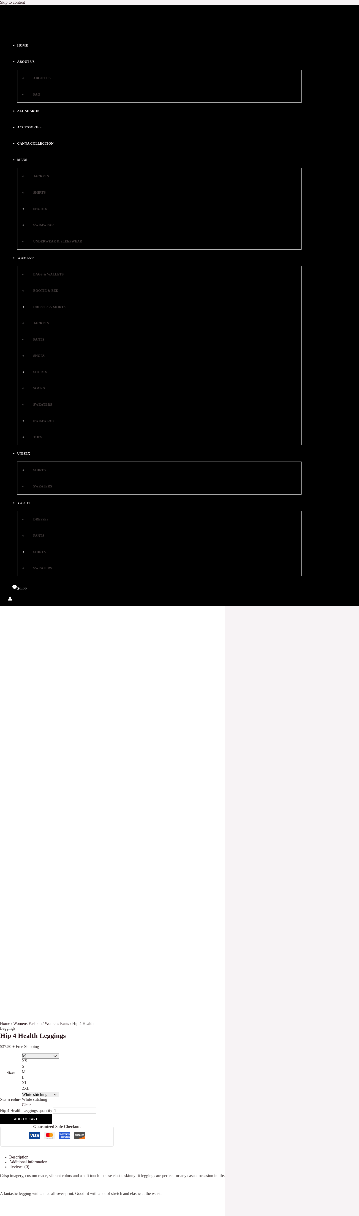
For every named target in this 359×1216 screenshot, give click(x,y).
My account (61, 826)
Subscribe (58, 977)
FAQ (33, 94)
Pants (35, 339)
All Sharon (28, 111)
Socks (36, 388)
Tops (34, 437)
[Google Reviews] (194, 1056)
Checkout (59, 817)
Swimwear (40, 225)
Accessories (29, 127)
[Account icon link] (10, 599)
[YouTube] (165, 1056)
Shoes (36, 356)
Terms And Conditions (70, 836)
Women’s (28, 258)
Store (55, 831)
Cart (54, 812)
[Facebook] (155, 1056)
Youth (26, 503)
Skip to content (12, 2)
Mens (25, 160)
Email (48, 968)
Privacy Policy (63, 802)
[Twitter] (175, 1056)
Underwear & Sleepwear (54, 241)
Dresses (38, 519)
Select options (32, 1210)
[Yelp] (204, 1056)
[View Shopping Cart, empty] (19, 588)
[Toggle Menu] (42, 159)
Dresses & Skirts (46, 307)
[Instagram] (184, 1056)
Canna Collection (35, 143)
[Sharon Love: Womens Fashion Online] (19, 30)
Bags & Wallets (45, 274)
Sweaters (39, 404)
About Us (59, 807)
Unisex (26, 453)
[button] (30, 160)
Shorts (37, 209)
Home (22, 45)
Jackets (38, 176)
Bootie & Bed (42, 290)
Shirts (36, 192)
